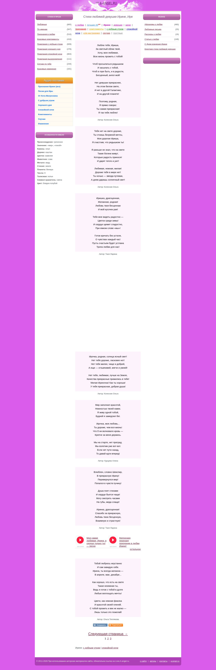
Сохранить (101, 625)
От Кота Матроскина (48, 96)
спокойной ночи (110, 647)
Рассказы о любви (153, 34)
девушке (118, 25)
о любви (79, 25)
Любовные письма (153, 29)
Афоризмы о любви (153, 24)
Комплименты (45, 114)
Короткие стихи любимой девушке (160, 49)
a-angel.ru (175, 661)
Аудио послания (54, 80)
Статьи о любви (152, 39)
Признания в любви (46, 34)
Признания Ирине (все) (49, 86)
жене (128, 25)
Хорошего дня (45, 105)
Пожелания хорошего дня (48, 49)
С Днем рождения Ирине (156, 44)
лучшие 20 (92, 25)
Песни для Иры (45, 91)
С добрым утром (46, 100)
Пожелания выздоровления (49, 59)
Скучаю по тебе (44, 64)
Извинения (43, 124)
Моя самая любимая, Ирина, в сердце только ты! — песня (96, 541)
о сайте (143, 661)
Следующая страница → (108, 634)
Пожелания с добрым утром (50, 44)
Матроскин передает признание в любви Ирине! (129, 541)
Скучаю (41, 119)
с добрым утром (115, 29)
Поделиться (117, 625)
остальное (135, 549)
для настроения (91, 33)
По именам (42, 29)
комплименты (96, 29)
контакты (163, 661)
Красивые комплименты (48, 39)
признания (80, 29)
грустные (118, 33)
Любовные (42, 24)
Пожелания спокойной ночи (49, 54)
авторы (153, 661)
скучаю (106, 33)
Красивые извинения (46, 69)
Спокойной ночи (46, 110)
